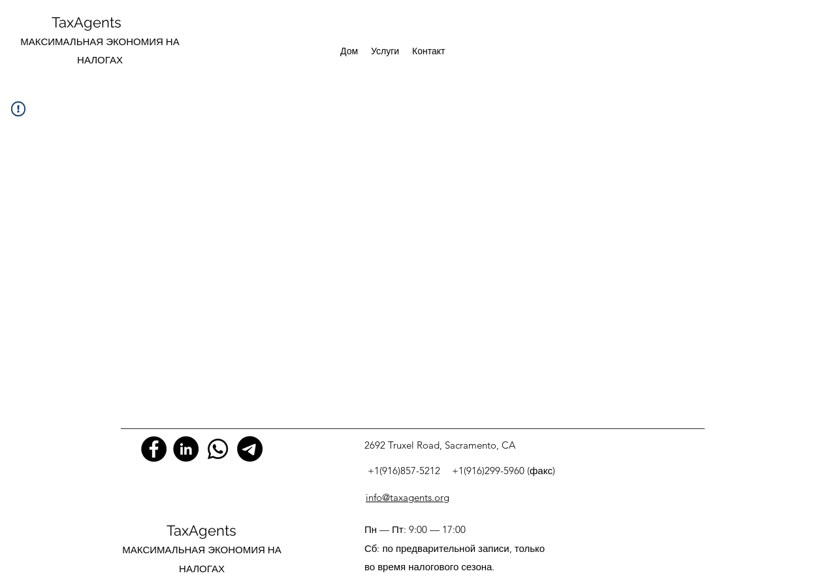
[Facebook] (154, 449)
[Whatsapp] (218, 449)
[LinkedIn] (186, 449)
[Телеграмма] (250, 449)
